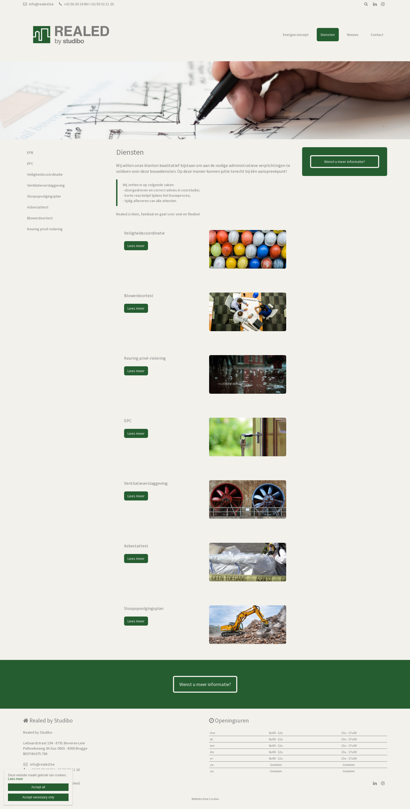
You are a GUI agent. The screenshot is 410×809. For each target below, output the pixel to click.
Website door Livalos (205, 799)
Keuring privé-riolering (45, 229)
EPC (30, 163)
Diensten (328, 34)
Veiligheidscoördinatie (45, 174)
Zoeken (366, 4)
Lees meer (136, 245)
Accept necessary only (38, 797)
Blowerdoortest (40, 218)
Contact (377, 34)
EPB (30, 152)
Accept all (38, 787)
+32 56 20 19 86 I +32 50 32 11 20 (86, 4)
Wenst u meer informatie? (344, 161)
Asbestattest (37, 207)
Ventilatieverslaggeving (46, 185)
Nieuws (352, 34)
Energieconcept (295, 34)
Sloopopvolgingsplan (44, 196)
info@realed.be (38, 4)
